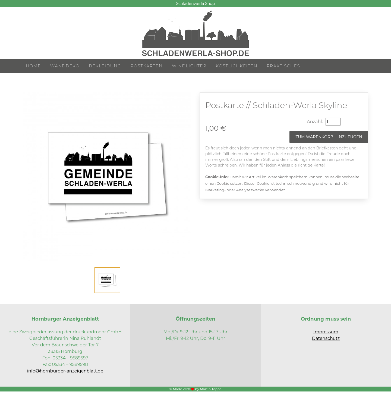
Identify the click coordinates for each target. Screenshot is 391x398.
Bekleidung (105, 65)
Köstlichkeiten (236, 65)
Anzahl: (315, 121)
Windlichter (189, 65)
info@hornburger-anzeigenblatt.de (65, 371)
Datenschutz (326, 338)
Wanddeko (65, 65)
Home (33, 65)
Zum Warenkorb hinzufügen (328, 136)
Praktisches (283, 65)
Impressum (325, 331)
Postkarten (147, 65)
